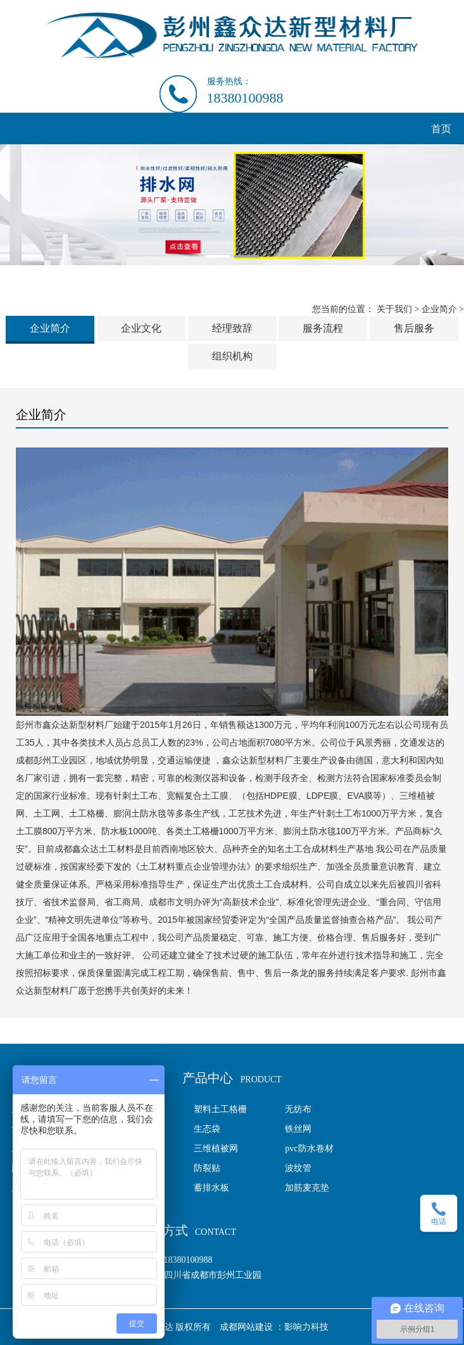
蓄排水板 (211, 1187)
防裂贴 (207, 1168)
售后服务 (414, 328)
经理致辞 (232, 328)
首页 (441, 128)
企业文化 (141, 328)
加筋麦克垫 (307, 1187)
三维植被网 (216, 1148)
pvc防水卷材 (309, 1148)
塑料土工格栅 (220, 1109)
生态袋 (207, 1129)
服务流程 (323, 328)
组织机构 (232, 356)
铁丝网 (298, 1129)
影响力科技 (306, 1327)
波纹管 (298, 1168)
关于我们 (394, 309)
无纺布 (298, 1109)
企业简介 (439, 309)
